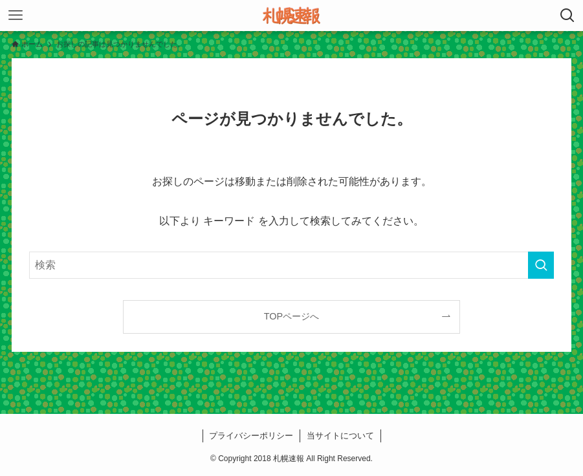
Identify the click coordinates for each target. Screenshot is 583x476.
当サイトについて (340, 435)
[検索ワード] (291, 265)
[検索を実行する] (541, 265)
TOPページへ (291, 316)
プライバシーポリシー (251, 435)
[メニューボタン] (15, 15)
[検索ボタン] (567, 15)
